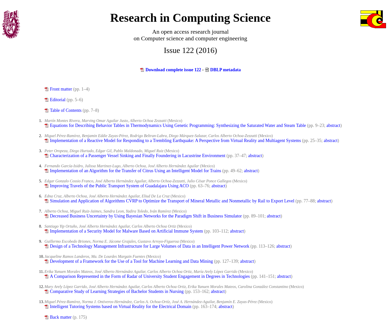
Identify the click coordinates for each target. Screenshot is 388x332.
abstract (333, 125)
